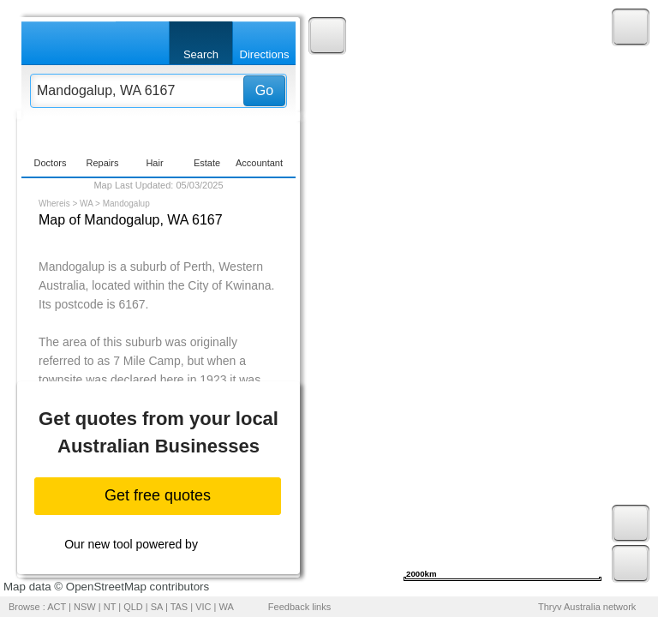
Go (264, 90)
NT (110, 607)
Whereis (54, 203)
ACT (56, 607)
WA (86, 203)
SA (157, 607)
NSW (85, 607)
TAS (179, 607)
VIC (203, 607)
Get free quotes (158, 495)
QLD (133, 607)
